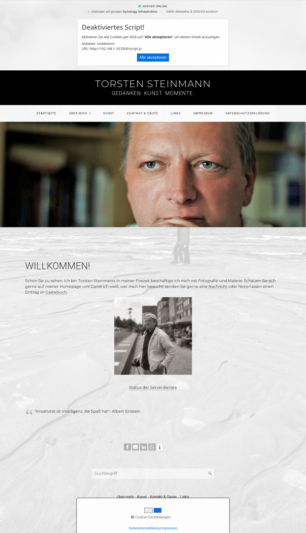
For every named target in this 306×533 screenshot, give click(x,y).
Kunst (108, 113)
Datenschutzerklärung (248, 113)
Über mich (78, 113)
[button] (127, 447)
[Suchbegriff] (153, 473)
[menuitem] (46, 113)
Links (175, 113)
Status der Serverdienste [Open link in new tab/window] (153, 387)
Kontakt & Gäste (142, 113)
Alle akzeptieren (153, 57)
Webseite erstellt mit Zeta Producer (176, 506)
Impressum (203, 113)
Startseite (46, 113)
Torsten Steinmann (153, 84)
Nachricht (217, 286)
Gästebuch (56, 292)
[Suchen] (210, 473)
